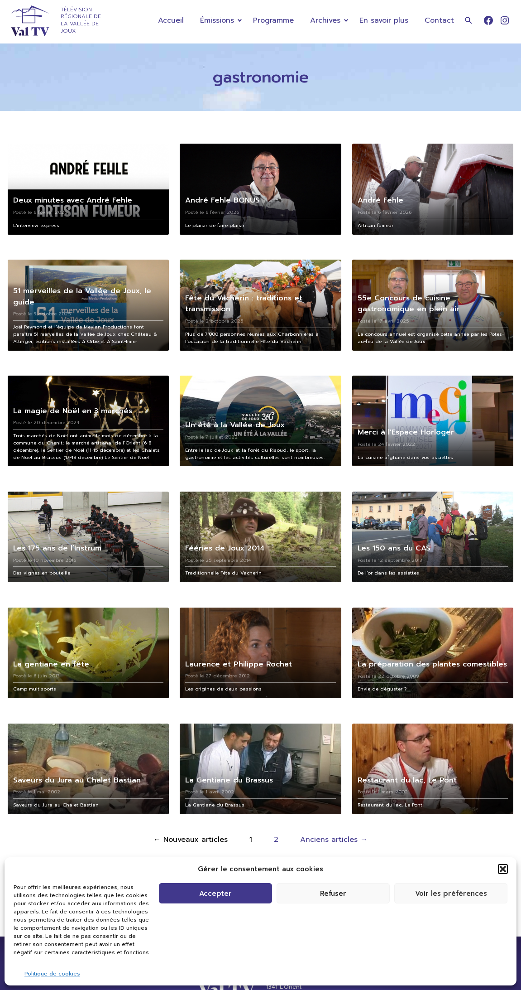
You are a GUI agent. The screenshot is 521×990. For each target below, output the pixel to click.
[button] (502, 869)
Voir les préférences (451, 893)
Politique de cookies (52, 974)
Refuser (333, 893)
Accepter (215, 893)
